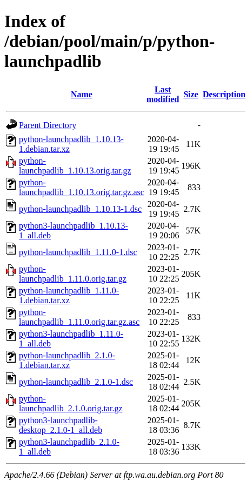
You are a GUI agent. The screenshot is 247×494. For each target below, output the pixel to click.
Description (224, 94)
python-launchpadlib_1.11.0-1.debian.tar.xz (69, 295)
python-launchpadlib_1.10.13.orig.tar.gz (75, 165)
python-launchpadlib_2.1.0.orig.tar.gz (71, 403)
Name (81, 94)
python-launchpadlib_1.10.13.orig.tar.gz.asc (81, 187)
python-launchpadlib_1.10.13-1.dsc (80, 208)
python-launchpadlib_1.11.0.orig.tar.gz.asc (79, 317)
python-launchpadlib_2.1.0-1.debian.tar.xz (67, 360)
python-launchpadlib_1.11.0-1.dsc (78, 252)
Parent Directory (47, 125)
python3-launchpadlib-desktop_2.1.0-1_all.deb (60, 425)
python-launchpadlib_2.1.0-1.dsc (76, 381)
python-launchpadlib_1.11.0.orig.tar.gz (72, 273)
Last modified (162, 94)
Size (190, 94)
